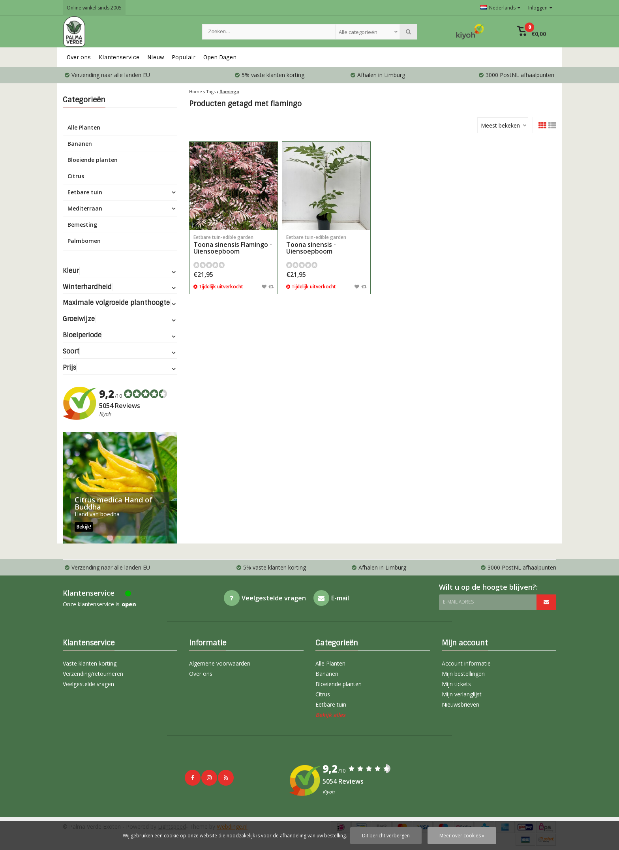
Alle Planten (84, 127)
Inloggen (540, 7)
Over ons (79, 57)
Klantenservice (119, 57)
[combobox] (367, 31)
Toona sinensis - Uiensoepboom (326, 245)
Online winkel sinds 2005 (94, 7)
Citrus (76, 176)
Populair (183, 57)
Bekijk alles (330, 714)
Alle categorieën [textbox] (358, 32)
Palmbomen (84, 240)
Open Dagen (219, 57)
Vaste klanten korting (89, 663)
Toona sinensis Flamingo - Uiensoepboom (233, 245)
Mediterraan (85, 208)
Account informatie (466, 663)
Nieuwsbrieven (460, 704)
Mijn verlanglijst (462, 694)
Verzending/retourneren (93, 673)
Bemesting (82, 224)
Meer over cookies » (461, 835)
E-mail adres (458, 601)
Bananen (80, 143)
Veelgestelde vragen (88, 684)
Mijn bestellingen (463, 673)
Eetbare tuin (85, 192)
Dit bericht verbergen (386, 835)
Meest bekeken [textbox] (500, 125)
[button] (531, 31)
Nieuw (155, 57)
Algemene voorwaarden (219, 663)
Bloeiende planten (93, 160)
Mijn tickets (456, 684)
